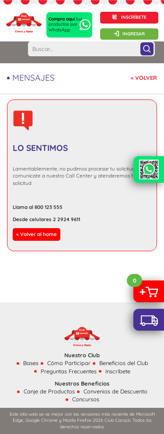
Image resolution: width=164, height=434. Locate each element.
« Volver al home (36, 234)
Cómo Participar (69, 362)
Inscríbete (117, 371)
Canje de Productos (49, 391)
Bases (30, 362)
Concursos (85, 399)
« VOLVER (144, 77)
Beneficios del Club (123, 362)
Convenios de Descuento (115, 391)
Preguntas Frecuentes (69, 371)
